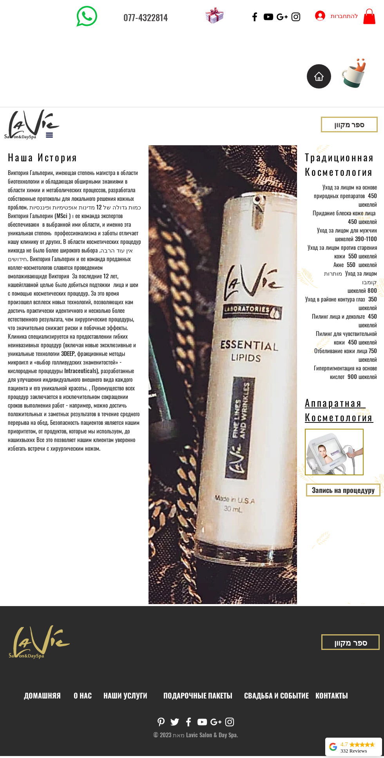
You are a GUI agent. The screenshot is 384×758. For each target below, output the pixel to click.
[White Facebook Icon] (188, 722)
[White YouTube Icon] (202, 722)
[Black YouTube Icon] (268, 17)
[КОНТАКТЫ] (331, 696)
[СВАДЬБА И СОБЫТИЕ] (276, 696)
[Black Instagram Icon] (296, 17)
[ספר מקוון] (349, 124)
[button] (369, 16)
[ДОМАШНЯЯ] (42, 696)
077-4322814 (145, 17)
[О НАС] (82, 696)
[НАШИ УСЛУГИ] (125, 696)
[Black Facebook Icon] (255, 17)
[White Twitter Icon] (175, 722)
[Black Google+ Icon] (282, 17)
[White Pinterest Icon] (161, 722)
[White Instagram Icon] (229, 722)
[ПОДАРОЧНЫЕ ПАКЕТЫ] (198, 696)
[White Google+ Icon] (216, 722)
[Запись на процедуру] (343, 490)
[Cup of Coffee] (357, 72)
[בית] (319, 76)
